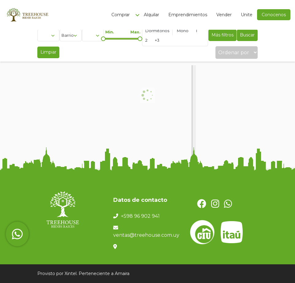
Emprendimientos (187, 14)
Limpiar (48, 52)
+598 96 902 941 (140, 216)
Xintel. (71, 273)
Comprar (120, 14)
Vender (224, 14)
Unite (246, 14)
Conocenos (274, 14)
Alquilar (151, 14)
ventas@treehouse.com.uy (146, 235)
